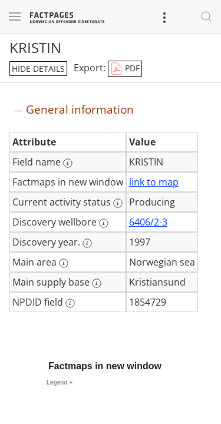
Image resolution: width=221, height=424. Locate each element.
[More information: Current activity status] (118, 203)
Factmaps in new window (104, 366)
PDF (125, 68)
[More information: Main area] (63, 263)
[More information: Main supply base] (96, 283)
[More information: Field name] (67, 163)
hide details (38, 68)
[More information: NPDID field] (70, 303)
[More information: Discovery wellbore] (103, 223)
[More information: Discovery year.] (87, 243)
